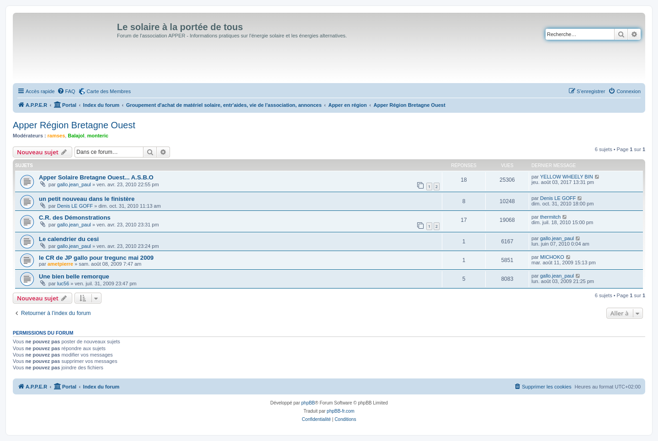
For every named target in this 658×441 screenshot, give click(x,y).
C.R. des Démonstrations (75, 217)
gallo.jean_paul (74, 184)
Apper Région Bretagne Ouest (74, 125)
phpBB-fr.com (341, 411)
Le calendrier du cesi (69, 239)
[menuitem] (66, 91)
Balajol (76, 135)
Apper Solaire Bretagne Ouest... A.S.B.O (96, 177)
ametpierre (60, 264)
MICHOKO (552, 257)
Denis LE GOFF (75, 206)
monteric (97, 135)
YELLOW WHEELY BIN (566, 176)
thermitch (550, 217)
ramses (56, 135)
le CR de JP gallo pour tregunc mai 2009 (96, 257)
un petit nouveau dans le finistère (87, 198)
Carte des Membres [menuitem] (109, 91)
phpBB (308, 402)
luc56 (63, 283)
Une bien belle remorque (74, 276)
